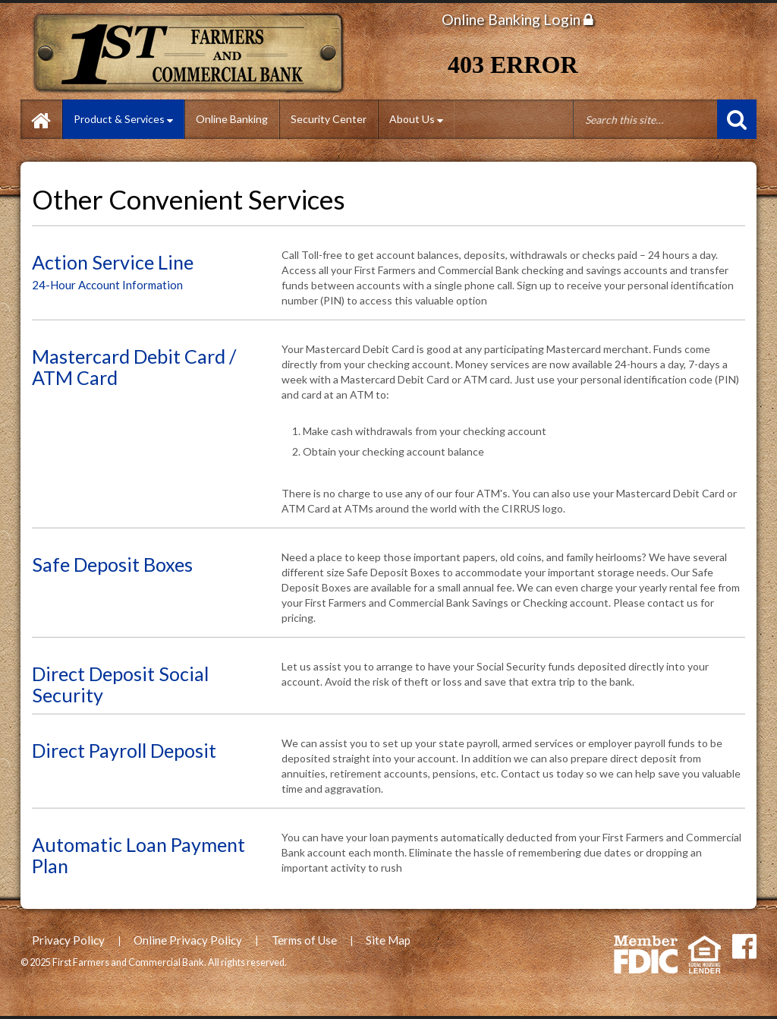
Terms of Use (304, 940)
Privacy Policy (68, 940)
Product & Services (123, 118)
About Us (416, 118)
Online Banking (232, 118)
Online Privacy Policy (188, 940)
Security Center (328, 118)
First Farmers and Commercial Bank (193, 53)
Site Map (388, 940)
